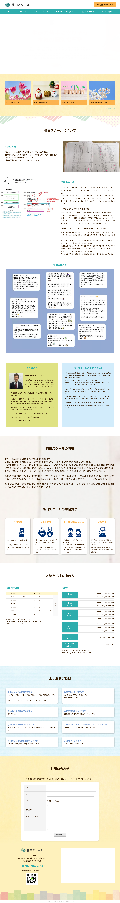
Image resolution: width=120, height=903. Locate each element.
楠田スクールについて (41, 12)
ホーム (10, 12)
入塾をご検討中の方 (87, 12)
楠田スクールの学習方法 (64, 12)
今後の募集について (68, 102)
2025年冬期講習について (42, 102)
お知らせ (23, 12)
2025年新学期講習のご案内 (99, 102)
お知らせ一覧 (110, 108)
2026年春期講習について (14, 102)
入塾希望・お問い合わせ (105, 5)
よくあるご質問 (107, 12)
